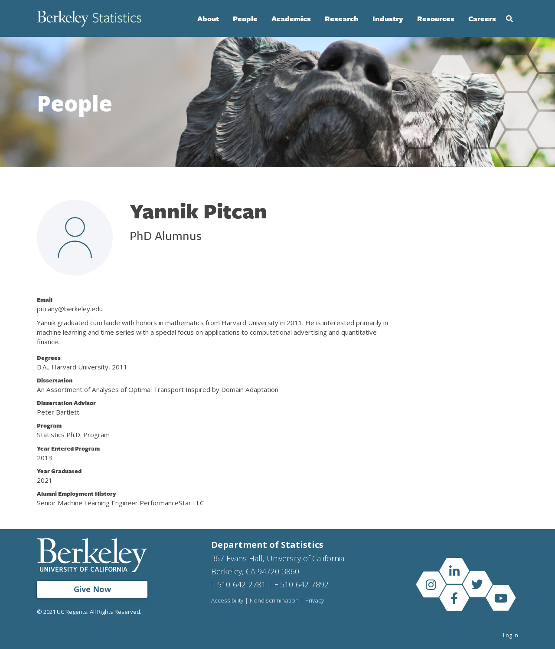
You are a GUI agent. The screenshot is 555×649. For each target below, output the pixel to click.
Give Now (92, 589)
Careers (482, 18)
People (245, 18)
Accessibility (227, 601)
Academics (291, 18)
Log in (510, 635)
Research (342, 18)
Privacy (314, 601)
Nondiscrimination (274, 601)
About (208, 18)
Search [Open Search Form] (509, 18)
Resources (435, 18)
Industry (387, 18)
